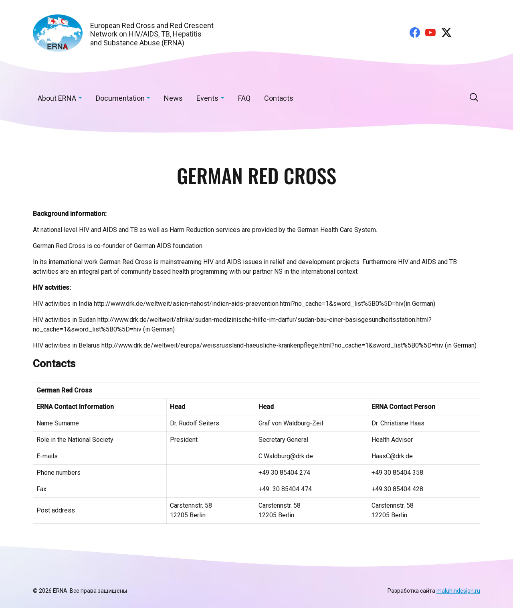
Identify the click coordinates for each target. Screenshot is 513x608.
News (173, 98)
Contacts (278, 98)
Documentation (120, 98)
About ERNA (57, 98)
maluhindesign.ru (458, 591)
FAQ (244, 98)
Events (207, 98)
